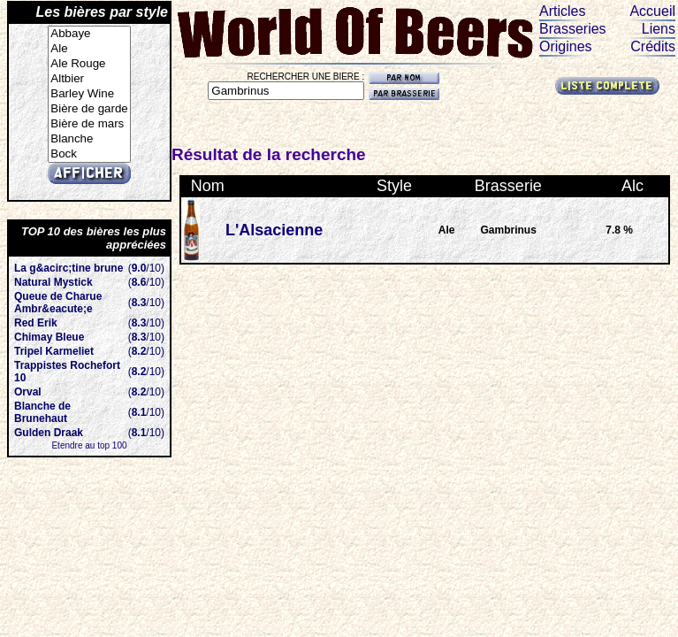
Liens (658, 28)
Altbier (89, 79)
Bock (89, 154)
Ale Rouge (89, 64)
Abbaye (89, 34)
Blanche (89, 139)
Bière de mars (89, 124)
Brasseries (572, 28)
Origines (565, 46)
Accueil (652, 11)
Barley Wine (89, 94)
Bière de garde (89, 109)
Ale (89, 49)
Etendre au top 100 (88, 445)
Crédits (652, 46)
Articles (562, 11)
